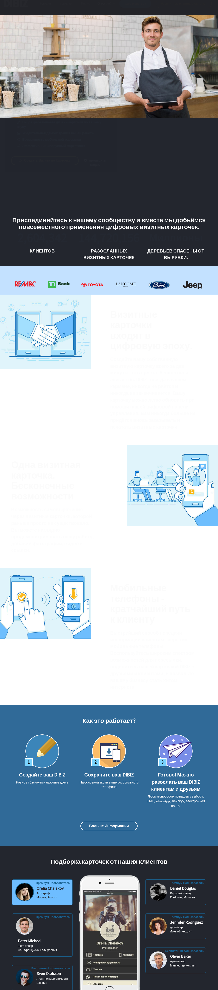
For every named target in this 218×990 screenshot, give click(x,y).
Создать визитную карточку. (49, 160)
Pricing (86, 7)
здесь (64, 782)
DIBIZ (17, 7)
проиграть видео (99, 162)
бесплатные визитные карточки (183, 7)
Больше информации (109, 826)
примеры (66, 7)
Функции (45, 7)
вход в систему (135, 7)
